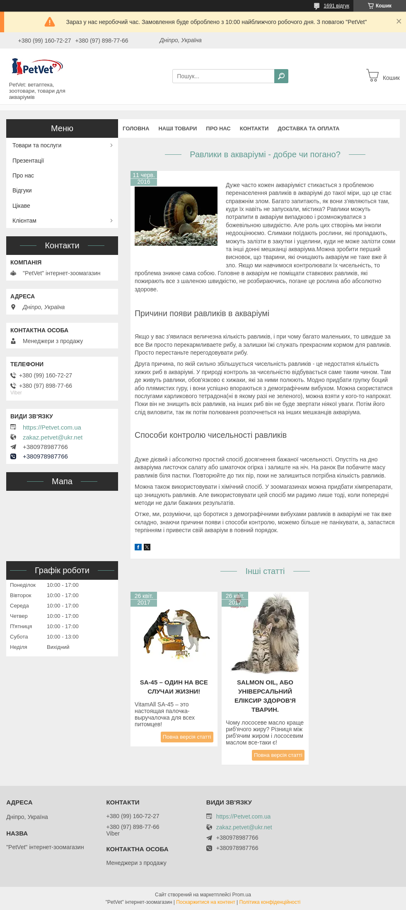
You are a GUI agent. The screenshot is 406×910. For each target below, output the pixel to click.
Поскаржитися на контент (205, 902)
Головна (136, 128)
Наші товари (177, 128)
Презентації (28, 160)
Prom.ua (241, 895)
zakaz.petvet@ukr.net (52, 437)
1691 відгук (336, 6)
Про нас (218, 128)
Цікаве (21, 205)
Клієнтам (24, 220)
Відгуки (22, 190)
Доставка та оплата (308, 128)
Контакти (254, 128)
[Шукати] (281, 76)
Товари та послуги (36, 145)
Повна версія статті (187, 737)
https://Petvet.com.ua (52, 427)
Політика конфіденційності (270, 902)
